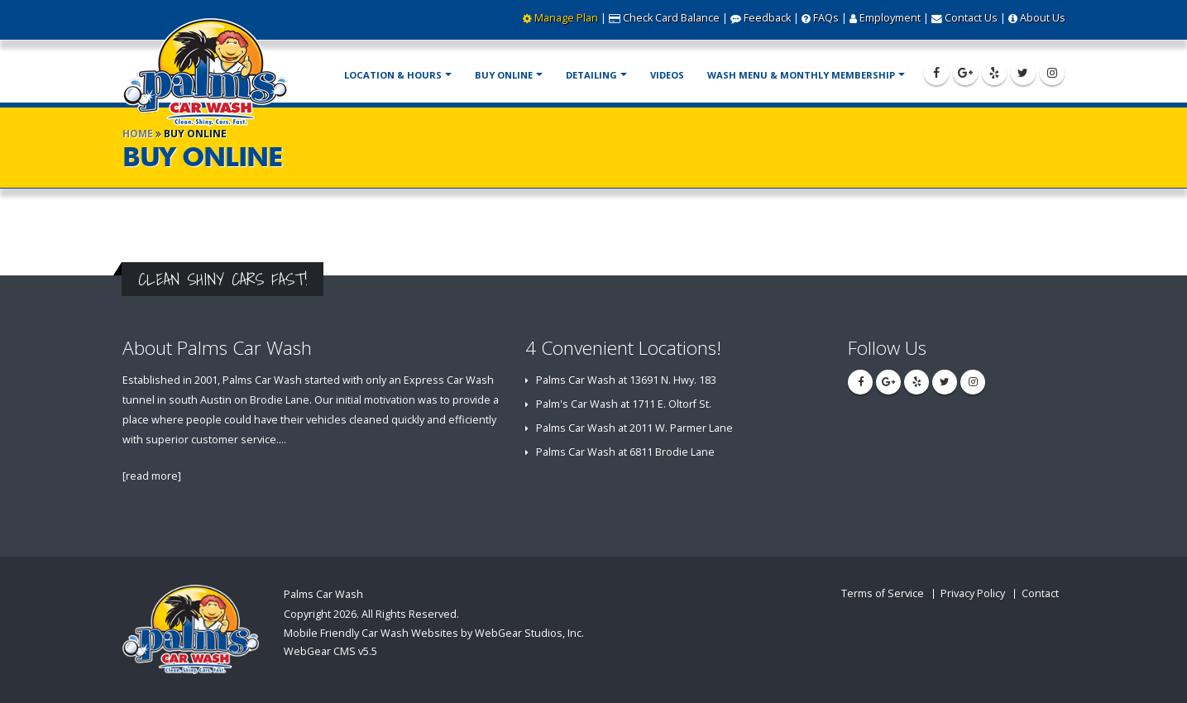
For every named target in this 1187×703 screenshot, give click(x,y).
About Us (1042, 18)
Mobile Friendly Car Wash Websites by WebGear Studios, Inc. (434, 633)
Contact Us (971, 18)
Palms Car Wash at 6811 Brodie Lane (625, 452)
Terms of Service (882, 593)
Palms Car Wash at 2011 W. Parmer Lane (634, 428)
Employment (890, 18)
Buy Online (504, 75)
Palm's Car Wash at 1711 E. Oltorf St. (623, 404)
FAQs (826, 18)
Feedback (767, 18)
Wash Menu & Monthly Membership (801, 75)
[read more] (151, 476)
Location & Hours (393, 75)
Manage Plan (566, 18)
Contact (1040, 593)
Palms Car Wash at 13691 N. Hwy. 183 (626, 380)
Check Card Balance (671, 18)
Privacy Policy (973, 593)
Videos (667, 75)
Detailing (591, 75)
